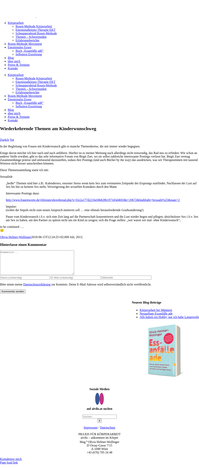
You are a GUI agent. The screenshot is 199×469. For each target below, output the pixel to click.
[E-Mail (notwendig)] (76, 282)
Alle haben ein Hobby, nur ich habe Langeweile (169, 321)
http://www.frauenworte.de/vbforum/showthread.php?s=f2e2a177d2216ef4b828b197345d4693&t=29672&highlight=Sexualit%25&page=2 (93, 200)
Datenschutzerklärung (37, 289)
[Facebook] (97, 403)
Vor (12, 139)
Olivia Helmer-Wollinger (15, 237)
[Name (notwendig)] (25, 282)
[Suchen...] (99, 421)
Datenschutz (107, 432)
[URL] (126, 282)
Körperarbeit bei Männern (156, 314)
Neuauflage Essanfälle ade (156, 318)
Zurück (4, 139)
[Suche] (99, 425)
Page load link (9, 467)
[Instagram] (102, 403)
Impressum (91, 432)
